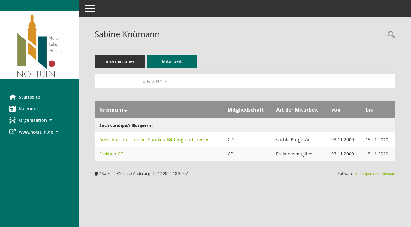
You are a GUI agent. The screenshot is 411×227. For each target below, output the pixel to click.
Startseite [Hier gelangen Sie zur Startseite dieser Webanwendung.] (24, 97)
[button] (39, 120)
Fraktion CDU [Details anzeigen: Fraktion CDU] (113, 154)
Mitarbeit (172, 61)
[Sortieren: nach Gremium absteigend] (125, 109)
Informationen (120, 61)
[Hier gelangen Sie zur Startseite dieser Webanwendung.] (39, 45)
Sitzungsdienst (375, 173)
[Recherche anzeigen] (390, 35)
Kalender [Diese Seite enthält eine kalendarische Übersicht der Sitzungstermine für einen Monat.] (23, 108)
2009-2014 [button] (153, 81)
